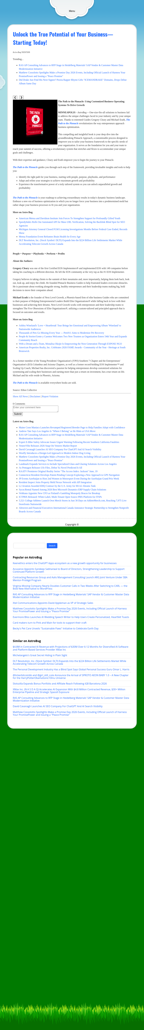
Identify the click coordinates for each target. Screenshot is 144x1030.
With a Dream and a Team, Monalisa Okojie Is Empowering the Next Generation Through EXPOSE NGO (70, 343)
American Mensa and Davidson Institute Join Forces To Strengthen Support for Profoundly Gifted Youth (69, 218)
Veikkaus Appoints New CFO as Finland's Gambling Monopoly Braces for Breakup (59, 493)
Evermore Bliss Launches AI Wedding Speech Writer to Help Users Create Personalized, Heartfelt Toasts (71, 617)
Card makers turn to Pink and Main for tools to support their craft (50, 622)
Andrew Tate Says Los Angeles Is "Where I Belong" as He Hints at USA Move (57, 431)
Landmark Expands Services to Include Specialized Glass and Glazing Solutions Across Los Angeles (68, 464)
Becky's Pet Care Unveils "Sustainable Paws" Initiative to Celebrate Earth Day (56, 628)
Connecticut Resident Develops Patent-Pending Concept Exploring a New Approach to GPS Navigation (69, 475)
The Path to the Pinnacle (25, 167)
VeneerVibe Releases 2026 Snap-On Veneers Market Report (48, 445)
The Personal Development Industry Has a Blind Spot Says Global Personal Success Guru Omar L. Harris (71, 669)
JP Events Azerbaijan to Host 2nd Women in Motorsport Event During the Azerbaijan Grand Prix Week (69, 478)
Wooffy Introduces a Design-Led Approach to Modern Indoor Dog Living (55, 453)
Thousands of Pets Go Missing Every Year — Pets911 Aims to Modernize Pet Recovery (61, 333)
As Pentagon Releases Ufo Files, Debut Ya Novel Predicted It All (50, 467)
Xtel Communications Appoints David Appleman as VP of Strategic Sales (53, 603)
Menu (72, 11)
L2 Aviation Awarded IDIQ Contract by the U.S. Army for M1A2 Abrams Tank (57, 486)
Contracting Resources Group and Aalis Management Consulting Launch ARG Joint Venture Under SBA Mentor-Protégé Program (70, 579)
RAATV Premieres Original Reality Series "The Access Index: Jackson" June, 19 (58, 471)
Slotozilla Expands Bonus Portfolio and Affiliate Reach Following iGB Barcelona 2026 (60, 683)
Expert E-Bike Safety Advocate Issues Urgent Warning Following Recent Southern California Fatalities (69, 442)
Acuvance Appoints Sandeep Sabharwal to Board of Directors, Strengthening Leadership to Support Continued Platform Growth (69, 570)
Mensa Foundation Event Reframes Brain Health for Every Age (50, 236)
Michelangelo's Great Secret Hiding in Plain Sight (40, 655)
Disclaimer (35, 396)
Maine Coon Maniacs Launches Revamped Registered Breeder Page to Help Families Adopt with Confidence (72, 427)
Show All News (20, 396)
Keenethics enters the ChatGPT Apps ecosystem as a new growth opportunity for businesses (65, 563)
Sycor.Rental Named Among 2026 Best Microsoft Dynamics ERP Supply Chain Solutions (62, 489)
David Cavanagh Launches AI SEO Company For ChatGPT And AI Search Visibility (60, 449)
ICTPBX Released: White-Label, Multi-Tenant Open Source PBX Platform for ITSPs (60, 497)
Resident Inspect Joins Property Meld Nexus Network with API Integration (55, 482)
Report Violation (50, 396)
